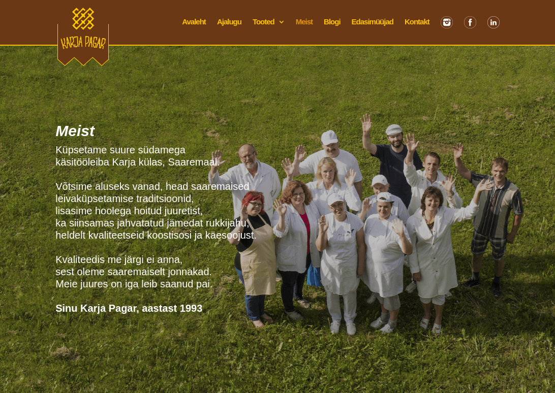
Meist (304, 22)
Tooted (263, 22)
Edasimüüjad (372, 22)
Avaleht (194, 22)
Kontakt (417, 22)
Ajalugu (229, 22)
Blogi (332, 22)
